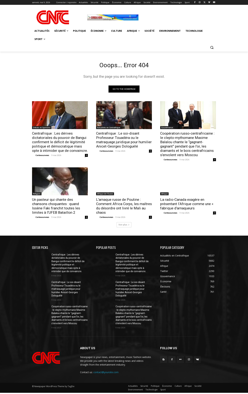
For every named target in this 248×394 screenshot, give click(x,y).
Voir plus (124, 225)
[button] (212, 47)
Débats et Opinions (41, 128)
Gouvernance (167, 128)
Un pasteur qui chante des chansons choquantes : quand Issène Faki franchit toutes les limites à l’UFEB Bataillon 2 (56, 207)
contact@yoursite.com (105, 373)
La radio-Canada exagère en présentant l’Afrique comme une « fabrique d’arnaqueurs (186, 205)
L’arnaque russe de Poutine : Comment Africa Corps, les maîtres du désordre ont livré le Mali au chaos (124, 207)
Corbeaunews (42, 156)
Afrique (164, 195)
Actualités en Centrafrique (108, 128)
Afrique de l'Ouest (105, 195)
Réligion (36, 195)
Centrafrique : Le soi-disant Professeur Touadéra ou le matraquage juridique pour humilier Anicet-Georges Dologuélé (124, 140)
